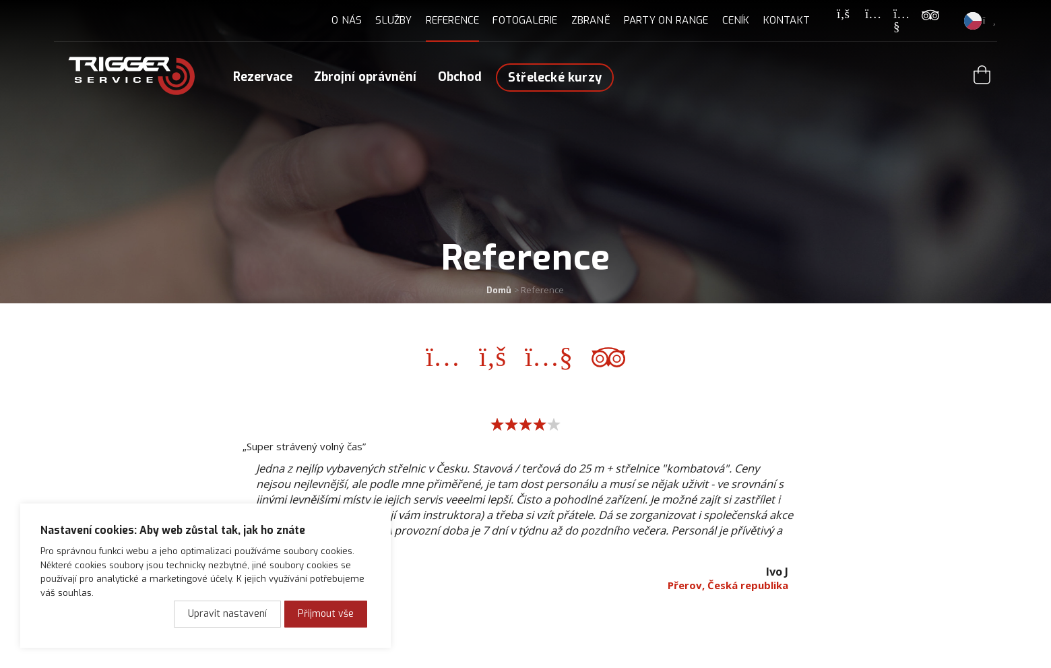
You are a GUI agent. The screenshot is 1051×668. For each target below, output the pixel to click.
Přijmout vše (326, 613)
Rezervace (262, 77)
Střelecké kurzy (555, 77)
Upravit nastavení (227, 613)
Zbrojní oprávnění (365, 77)
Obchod (460, 77)
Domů (498, 290)
